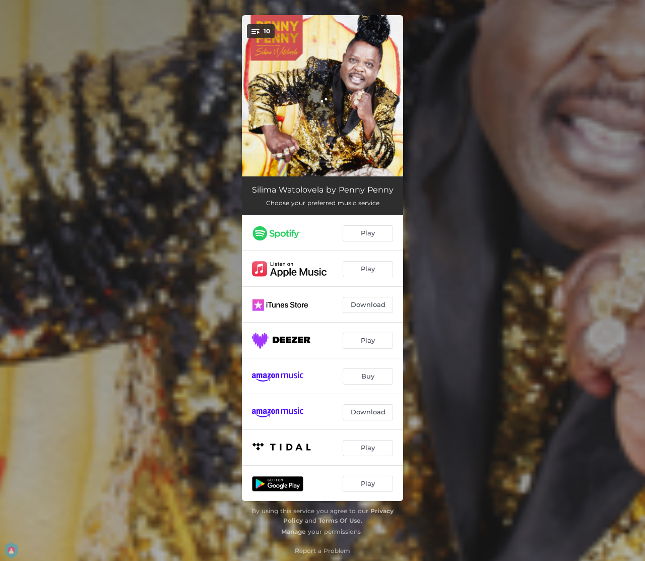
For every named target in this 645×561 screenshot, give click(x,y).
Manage (293, 531)
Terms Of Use (339, 520)
